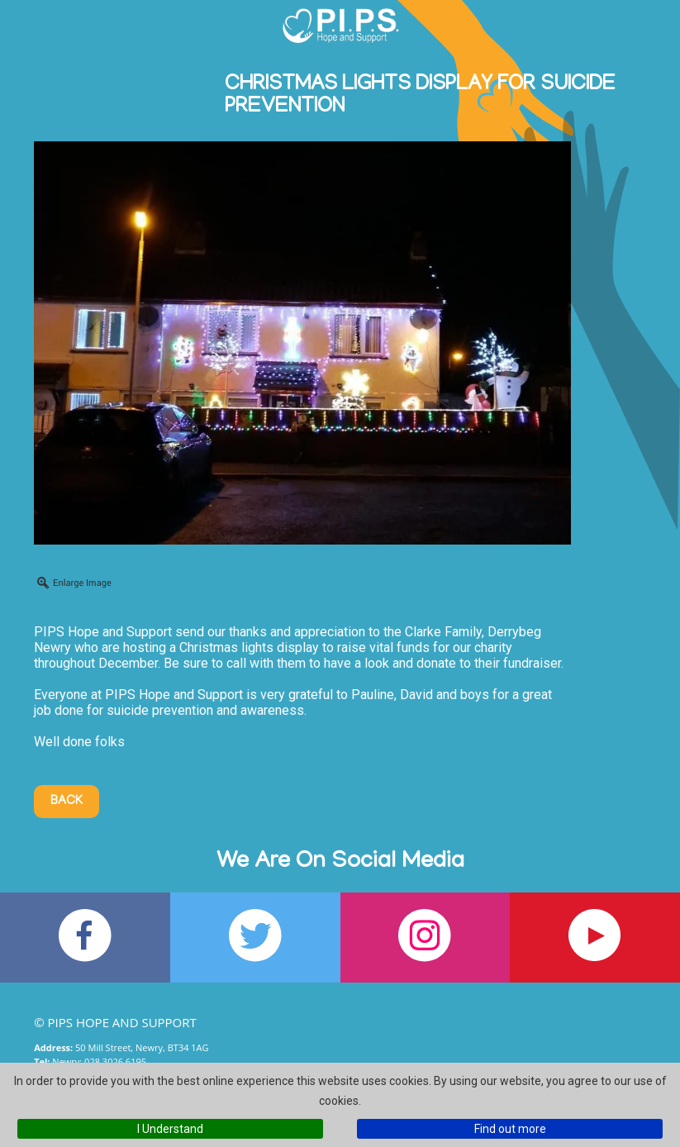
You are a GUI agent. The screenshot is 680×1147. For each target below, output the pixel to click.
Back (66, 801)
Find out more (510, 1128)
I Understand (170, 1128)
